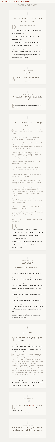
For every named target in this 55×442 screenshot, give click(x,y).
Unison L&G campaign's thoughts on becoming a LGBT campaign (27, 428)
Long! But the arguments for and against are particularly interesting (27, 435)
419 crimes (27, 332)
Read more (27, 81)
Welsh (27, 400)
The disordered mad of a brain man (15, 1)
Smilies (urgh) (33, 405)
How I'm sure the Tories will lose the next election (27, 19)
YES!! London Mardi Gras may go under (27, 123)
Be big (27, 72)
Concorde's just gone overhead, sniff (27, 97)
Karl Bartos (27, 262)
